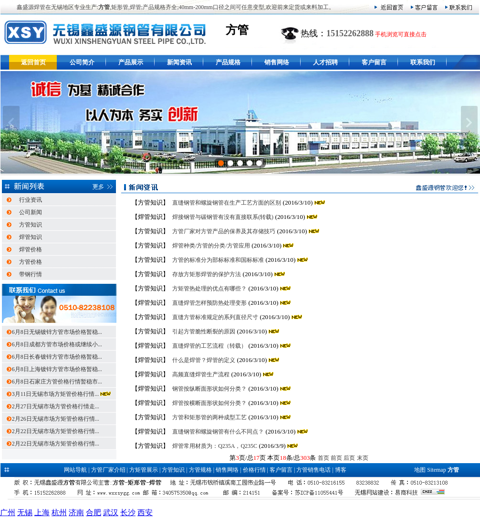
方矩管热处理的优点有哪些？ (209, 288)
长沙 (128, 512)
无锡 (24, 512)
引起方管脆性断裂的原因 (203, 331)
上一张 (11, 122)
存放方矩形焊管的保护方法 (206, 274)
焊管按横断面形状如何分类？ (209, 403)
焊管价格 (30, 249)
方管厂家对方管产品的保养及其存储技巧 (223, 231)
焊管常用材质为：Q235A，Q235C (214, 446)
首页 (323, 458)
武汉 (110, 512)
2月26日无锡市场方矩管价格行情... (55, 418)
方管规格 (200, 469)
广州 (7, 512)
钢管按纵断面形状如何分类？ (209, 388)
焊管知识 (30, 237)
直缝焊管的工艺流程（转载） (209, 345)
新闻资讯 (179, 62)
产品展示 (130, 62)
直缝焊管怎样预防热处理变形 (209, 303)
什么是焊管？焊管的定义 (203, 360)
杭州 (59, 512)
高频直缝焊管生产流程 (201, 374)
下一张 (469, 122)
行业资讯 (30, 200)
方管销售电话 (313, 469)
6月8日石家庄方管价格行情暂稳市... (57, 381)
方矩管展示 (143, 469)
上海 (42, 512)
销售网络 (276, 62)
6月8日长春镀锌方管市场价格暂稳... (57, 356)
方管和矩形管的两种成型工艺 (209, 417)
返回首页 (33, 62)
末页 (362, 458)
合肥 (93, 512)
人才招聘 (325, 62)
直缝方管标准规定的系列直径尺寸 (215, 317)
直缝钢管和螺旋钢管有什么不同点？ (218, 431)
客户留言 (374, 62)
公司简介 (82, 62)
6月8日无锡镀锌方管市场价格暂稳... (57, 332)
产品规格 (228, 62)
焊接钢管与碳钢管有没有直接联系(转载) (222, 217)
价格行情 (254, 469)
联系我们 (422, 62)
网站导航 (75, 469)
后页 (349, 458)
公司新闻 (30, 212)
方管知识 (30, 224)
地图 (420, 469)
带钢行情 (30, 274)
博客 (340, 469)
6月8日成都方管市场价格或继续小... (57, 344)
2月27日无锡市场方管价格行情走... (55, 406)
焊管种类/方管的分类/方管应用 (211, 245)
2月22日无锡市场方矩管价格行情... (55, 431)
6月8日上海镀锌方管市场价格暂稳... (57, 369)
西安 (145, 512)
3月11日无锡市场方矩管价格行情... (56, 394)
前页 (336, 458)
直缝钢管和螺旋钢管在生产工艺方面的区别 (226, 202)
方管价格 (30, 262)
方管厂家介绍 (108, 469)
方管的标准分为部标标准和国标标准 (218, 260)
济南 (76, 512)
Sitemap (436, 469)
